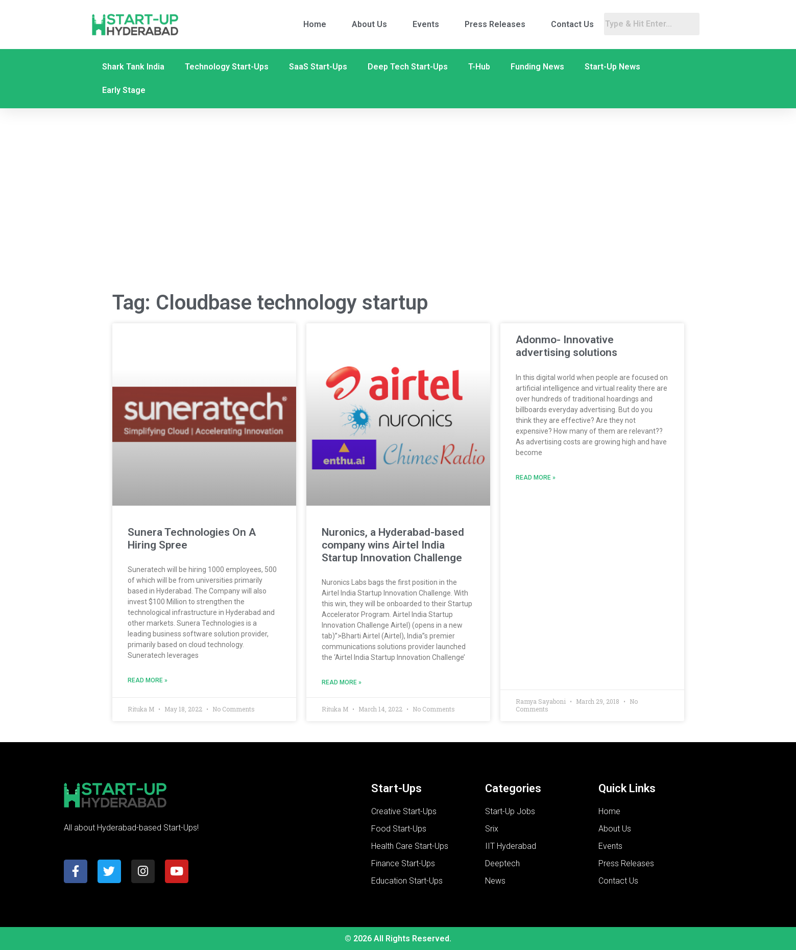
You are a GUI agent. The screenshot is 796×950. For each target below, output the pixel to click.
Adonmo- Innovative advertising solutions (566, 346)
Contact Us (572, 24)
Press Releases (495, 24)
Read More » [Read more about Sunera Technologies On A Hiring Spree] (147, 680)
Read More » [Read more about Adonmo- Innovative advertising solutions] (536, 477)
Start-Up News (612, 67)
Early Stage (124, 90)
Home (314, 24)
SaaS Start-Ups (318, 67)
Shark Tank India (133, 67)
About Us (369, 24)
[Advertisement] (398, 200)
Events (426, 24)
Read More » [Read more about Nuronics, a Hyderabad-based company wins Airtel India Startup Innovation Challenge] (341, 682)
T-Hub (479, 67)
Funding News (537, 67)
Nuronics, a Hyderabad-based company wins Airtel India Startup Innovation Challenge (393, 545)
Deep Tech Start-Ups (408, 67)
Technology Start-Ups (227, 67)
